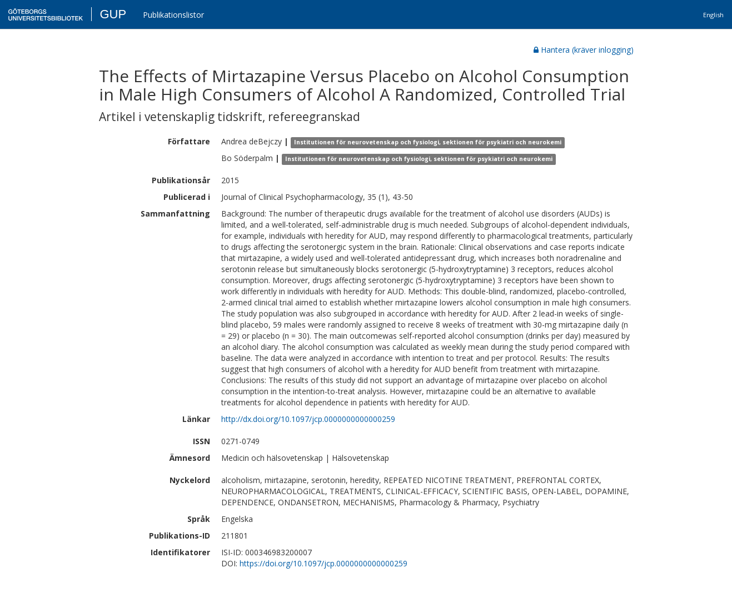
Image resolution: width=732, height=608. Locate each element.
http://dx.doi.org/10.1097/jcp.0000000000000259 (308, 419)
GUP (112, 14)
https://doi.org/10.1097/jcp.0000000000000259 (323, 563)
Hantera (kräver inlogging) (584, 49)
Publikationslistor (173, 14)
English (713, 15)
